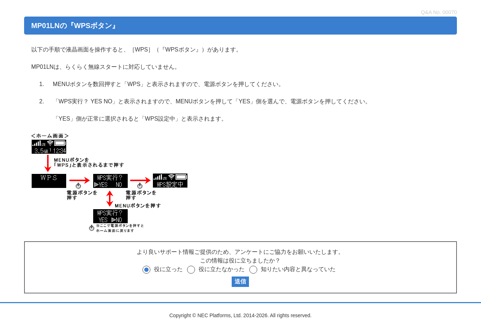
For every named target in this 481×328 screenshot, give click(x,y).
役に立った (168, 269)
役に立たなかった (222, 269)
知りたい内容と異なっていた (298, 269)
